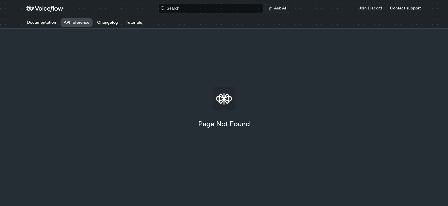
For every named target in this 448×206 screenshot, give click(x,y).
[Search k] (210, 8)
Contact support (405, 8)
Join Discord (370, 8)
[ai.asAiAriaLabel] (277, 8)
